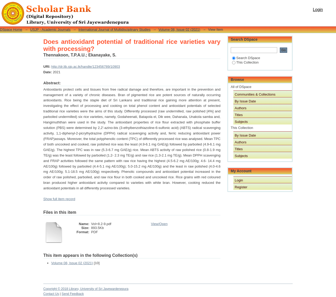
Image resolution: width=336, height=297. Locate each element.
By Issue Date (245, 101)
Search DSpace (246, 58)
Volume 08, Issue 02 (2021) (179, 30)
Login (318, 9)
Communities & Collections (255, 94)
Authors (240, 108)
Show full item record (59, 199)
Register (241, 187)
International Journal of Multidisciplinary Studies (114, 30)
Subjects (241, 122)
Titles (239, 115)
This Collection (245, 62)
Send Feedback (73, 294)
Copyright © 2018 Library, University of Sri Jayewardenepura (85, 289)
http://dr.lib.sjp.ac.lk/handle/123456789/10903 (85, 67)
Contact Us (51, 294)
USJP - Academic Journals (50, 30)
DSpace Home (11, 30)
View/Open (159, 224)
